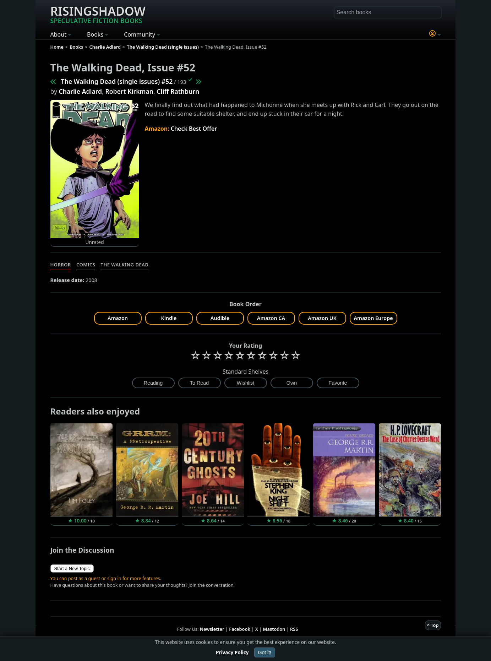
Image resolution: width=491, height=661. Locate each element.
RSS (294, 629)
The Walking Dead (124, 264)
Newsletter (212, 629)
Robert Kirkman (129, 91)
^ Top (433, 625)
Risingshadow (98, 14)
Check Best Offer (194, 128)
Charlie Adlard (80, 91)
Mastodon (274, 629)
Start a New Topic (72, 568)
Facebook (239, 629)
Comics (86, 264)
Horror (60, 264)
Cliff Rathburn (178, 91)
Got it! (264, 652)
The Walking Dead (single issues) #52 (117, 81)
